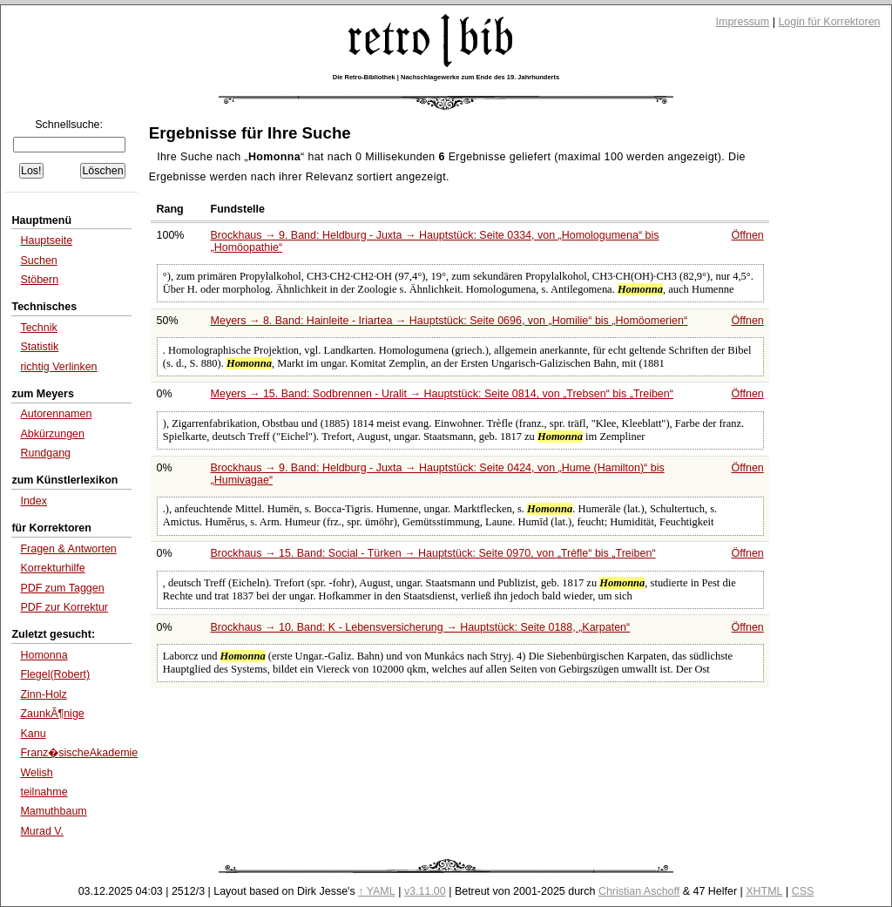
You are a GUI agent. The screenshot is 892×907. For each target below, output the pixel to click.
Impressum (743, 22)
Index (33, 501)
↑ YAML (376, 891)
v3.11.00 (425, 891)
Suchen (38, 260)
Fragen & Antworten (68, 549)
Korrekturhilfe (52, 568)
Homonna (43, 655)
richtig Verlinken (58, 367)
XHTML (764, 891)
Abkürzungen (52, 434)
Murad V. (42, 831)
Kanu (32, 734)
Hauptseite (46, 240)
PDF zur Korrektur (64, 607)
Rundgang (45, 453)
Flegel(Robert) (55, 674)
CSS (803, 891)
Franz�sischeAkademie (79, 753)
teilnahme (43, 792)
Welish (36, 773)
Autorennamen (55, 414)
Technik (38, 328)
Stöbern (39, 280)
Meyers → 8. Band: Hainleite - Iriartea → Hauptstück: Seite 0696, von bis (449, 321)
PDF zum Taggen (62, 588)
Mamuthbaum (53, 811)
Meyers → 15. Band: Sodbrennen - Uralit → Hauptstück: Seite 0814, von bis (442, 394)
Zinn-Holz (43, 694)
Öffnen (748, 235)
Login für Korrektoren (829, 22)
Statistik (39, 347)
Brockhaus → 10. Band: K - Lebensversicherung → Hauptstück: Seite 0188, (421, 627)
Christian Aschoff (638, 891)
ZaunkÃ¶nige (52, 713)
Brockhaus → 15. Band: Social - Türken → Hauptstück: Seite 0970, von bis (433, 553)
